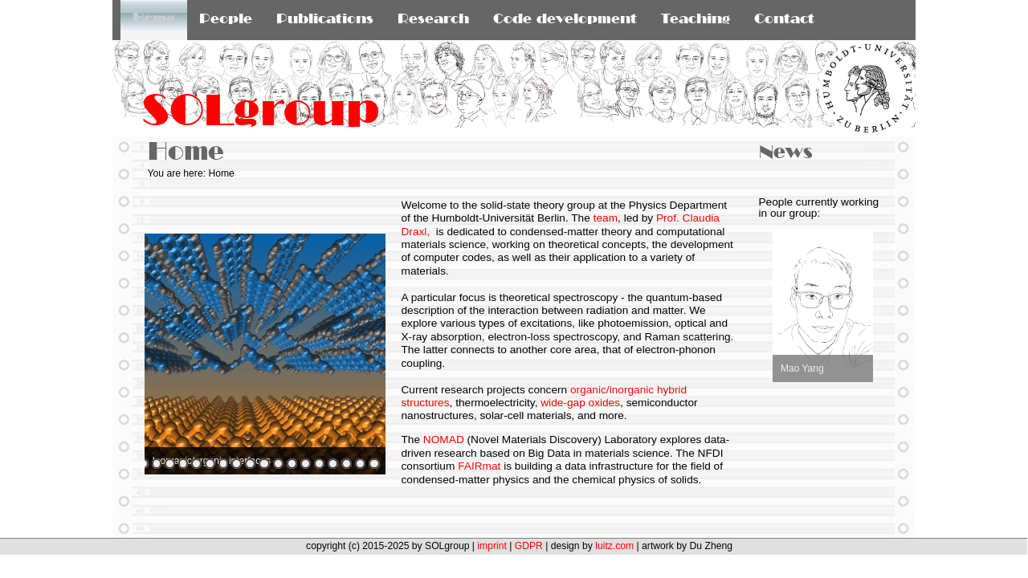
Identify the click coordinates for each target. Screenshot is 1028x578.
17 (332, 463)
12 (263, 463)
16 (319, 463)
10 (236, 463)
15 (305, 463)
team (606, 218)
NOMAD (443, 440)
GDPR (529, 546)
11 (250, 463)
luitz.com (614, 546)
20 (373, 463)
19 (360, 463)
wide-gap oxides (580, 403)
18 (346, 463)
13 (278, 463)
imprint (491, 546)
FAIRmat (479, 466)
